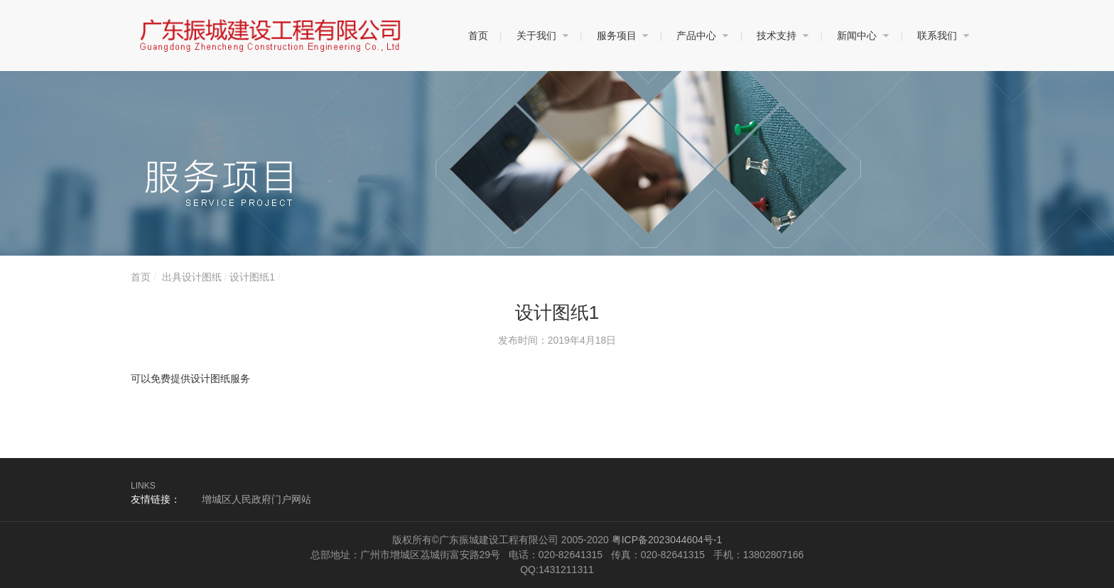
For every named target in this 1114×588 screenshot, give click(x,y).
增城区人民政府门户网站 (256, 499)
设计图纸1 (252, 277)
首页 (141, 277)
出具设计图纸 (192, 277)
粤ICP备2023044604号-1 (667, 539)
